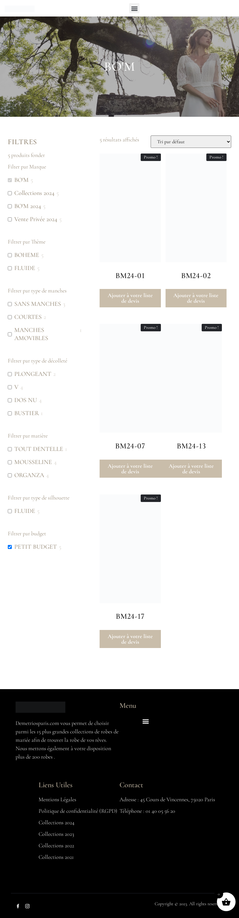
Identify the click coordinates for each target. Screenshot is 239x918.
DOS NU (25, 400)
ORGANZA (29, 475)
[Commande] (191, 141)
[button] (134, 8)
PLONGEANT (32, 374)
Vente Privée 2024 (35, 219)
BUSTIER (26, 413)
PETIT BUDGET (35, 547)
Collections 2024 (34, 193)
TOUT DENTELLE (38, 449)
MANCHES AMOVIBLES (31, 334)
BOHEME (26, 255)
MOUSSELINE (33, 462)
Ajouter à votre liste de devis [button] (130, 298)
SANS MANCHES (37, 304)
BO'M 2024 (27, 206)
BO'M (21, 180)
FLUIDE (24, 268)
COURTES (28, 317)
